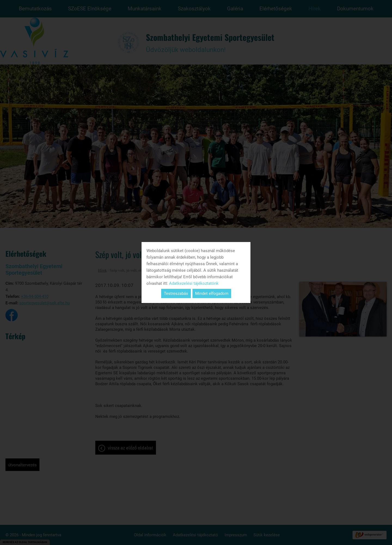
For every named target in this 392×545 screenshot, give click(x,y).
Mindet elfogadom (211, 293)
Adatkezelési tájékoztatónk (194, 283)
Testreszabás (176, 293)
